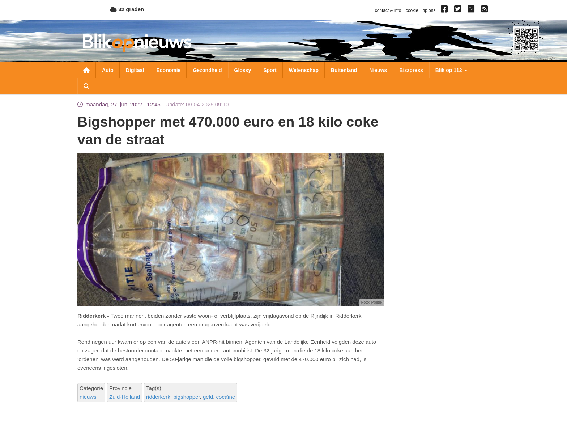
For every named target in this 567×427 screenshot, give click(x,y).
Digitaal (135, 70)
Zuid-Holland (124, 397)
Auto (108, 70)
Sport (270, 70)
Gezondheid (207, 70)
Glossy (242, 70)
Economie (168, 70)
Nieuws (378, 70)
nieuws (88, 397)
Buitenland (344, 70)
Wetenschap (304, 70)
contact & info (388, 10)
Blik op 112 (451, 70)
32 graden (127, 9)
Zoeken (86, 86)
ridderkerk (158, 397)
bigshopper (186, 397)
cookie (412, 10)
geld (208, 397)
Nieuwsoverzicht (86, 70)
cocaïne (225, 397)
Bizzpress (411, 70)
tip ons (429, 10)
